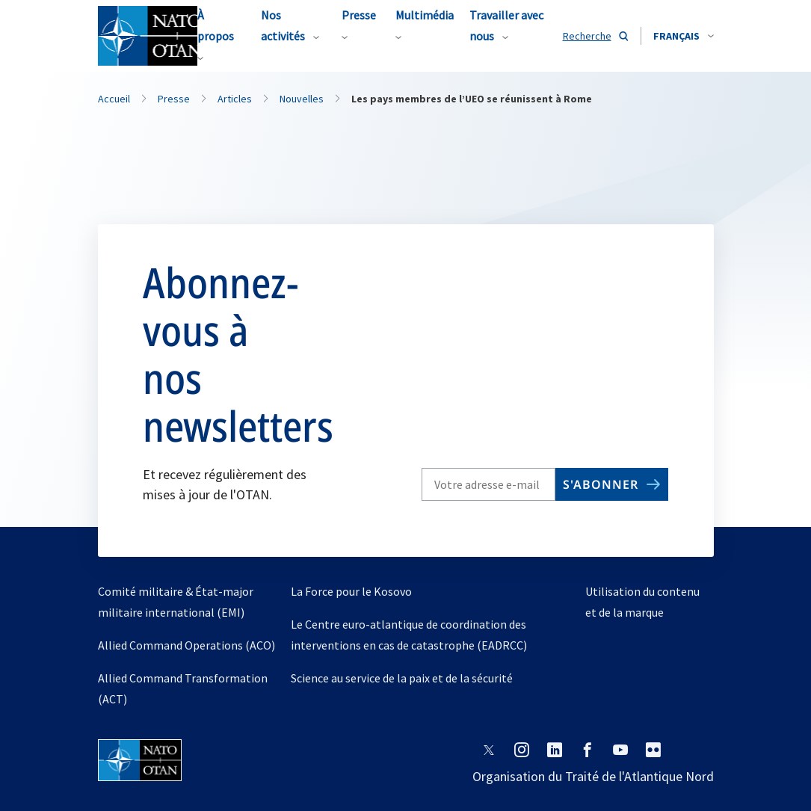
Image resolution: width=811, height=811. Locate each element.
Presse (359, 14)
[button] (683, 36)
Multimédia (424, 14)
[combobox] (683, 36)
